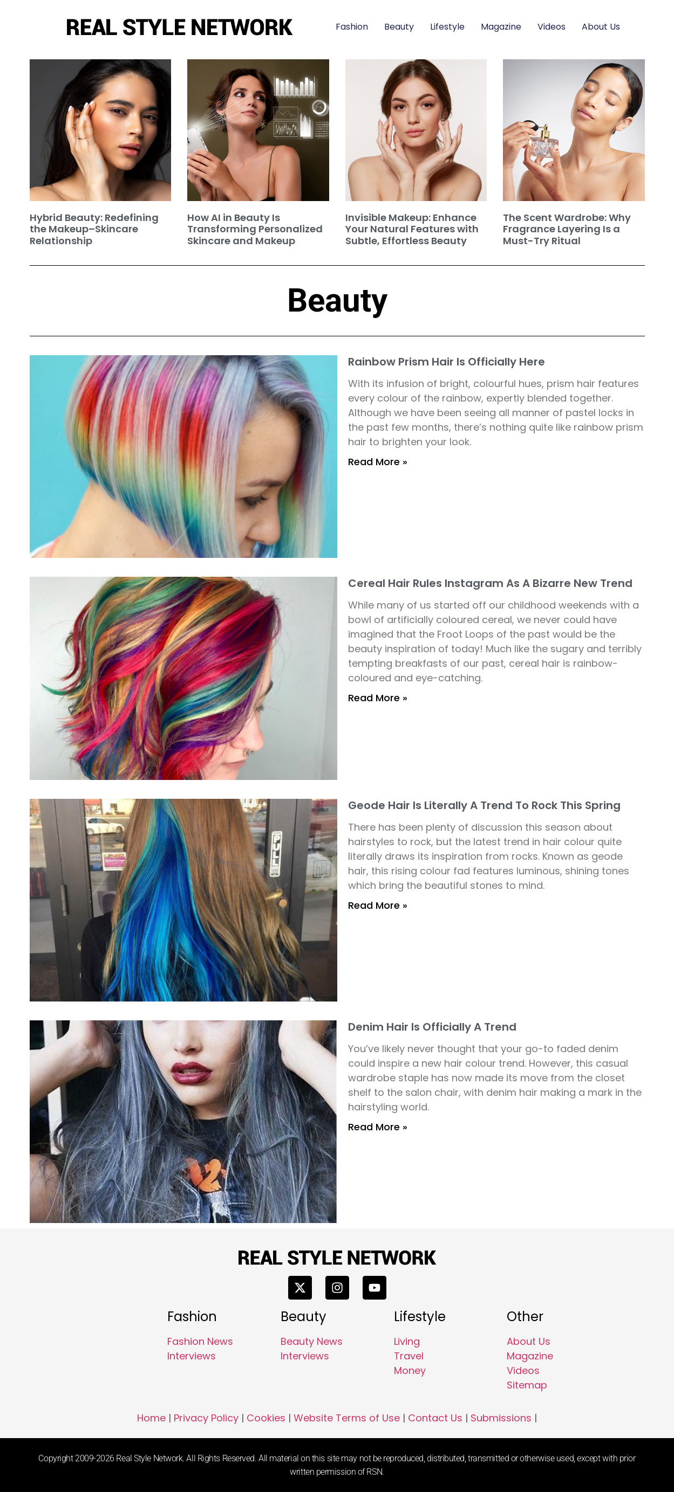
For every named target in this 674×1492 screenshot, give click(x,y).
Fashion (352, 26)
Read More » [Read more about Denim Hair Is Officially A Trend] (377, 1127)
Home (151, 1418)
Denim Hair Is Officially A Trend (432, 1026)
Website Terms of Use (347, 1418)
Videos (551, 26)
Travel (409, 1356)
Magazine (501, 26)
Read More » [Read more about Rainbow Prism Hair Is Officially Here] (377, 461)
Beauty (399, 26)
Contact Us (435, 1418)
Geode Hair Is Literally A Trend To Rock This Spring (484, 805)
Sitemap (527, 1385)
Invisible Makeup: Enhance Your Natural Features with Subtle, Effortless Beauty (412, 229)
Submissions (501, 1418)
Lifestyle (447, 26)
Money (410, 1370)
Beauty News (312, 1341)
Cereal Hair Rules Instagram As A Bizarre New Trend (490, 583)
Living (407, 1341)
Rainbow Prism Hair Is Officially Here (446, 361)
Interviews (191, 1356)
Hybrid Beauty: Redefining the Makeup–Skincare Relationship (94, 229)
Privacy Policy (206, 1418)
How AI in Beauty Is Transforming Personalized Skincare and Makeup (255, 229)
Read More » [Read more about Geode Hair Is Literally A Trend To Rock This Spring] (377, 905)
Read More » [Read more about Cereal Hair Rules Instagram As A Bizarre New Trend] (377, 697)
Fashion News (200, 1341)
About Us (601, 26)
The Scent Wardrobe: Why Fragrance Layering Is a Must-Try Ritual (567, 229)
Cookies (266, 1418)
